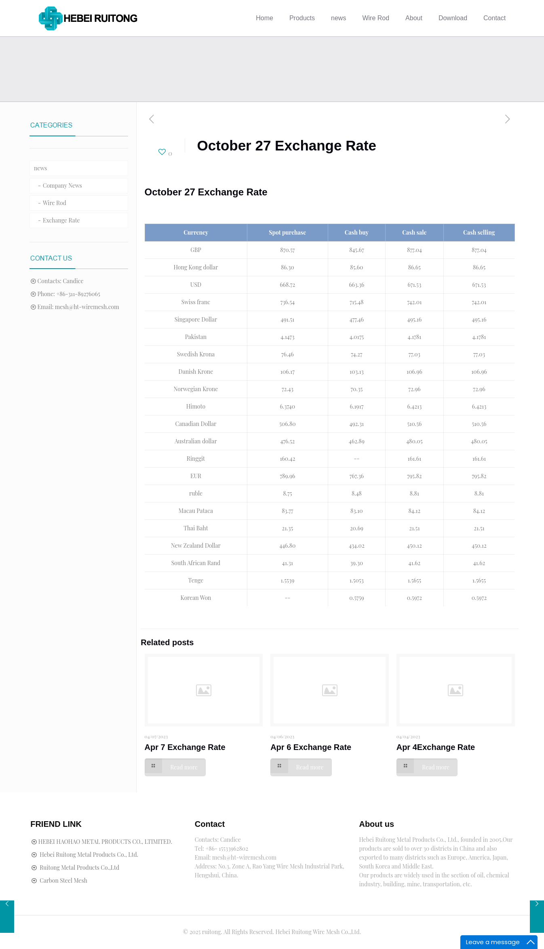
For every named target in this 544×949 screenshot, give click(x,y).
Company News (62, 185)
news (40, 168)
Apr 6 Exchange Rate (310, 747)
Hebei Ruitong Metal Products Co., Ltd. (89, 854)
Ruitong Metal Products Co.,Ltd (79, 867)
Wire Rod (54, 203)
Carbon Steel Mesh (63, 880)
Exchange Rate (61, 220)
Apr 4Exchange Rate (435, 747)
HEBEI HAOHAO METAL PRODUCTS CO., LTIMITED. (105, 841)
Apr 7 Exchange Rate (185, 747)
